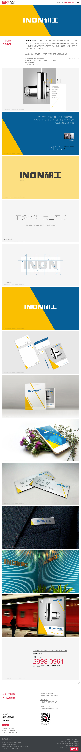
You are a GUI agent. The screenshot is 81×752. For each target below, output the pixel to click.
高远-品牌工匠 (13, 728)
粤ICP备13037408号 (73, 739)
